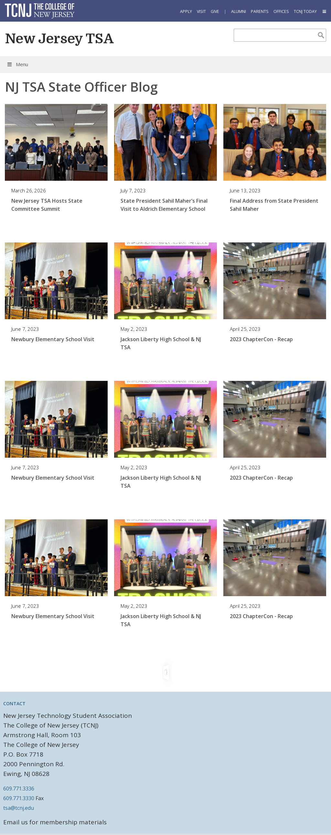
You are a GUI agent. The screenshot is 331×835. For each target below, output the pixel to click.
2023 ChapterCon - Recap (261, 339)
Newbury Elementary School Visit (52, 339)
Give (215, 11)
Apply (186, 11)
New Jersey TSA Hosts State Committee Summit (46, 204)
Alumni (238, 11)
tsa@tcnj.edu (18, 807)
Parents (260, 11)
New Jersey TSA (59, 38)
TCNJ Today (305, 11)
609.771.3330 (18, 798)
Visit (201, 11)
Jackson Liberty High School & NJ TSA (161, 343)
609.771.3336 (18, 788)
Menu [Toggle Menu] (17, 64)
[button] (324, 11)
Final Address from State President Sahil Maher (274, 204)
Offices (281, 11)
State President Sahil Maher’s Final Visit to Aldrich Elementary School (164, 204)
